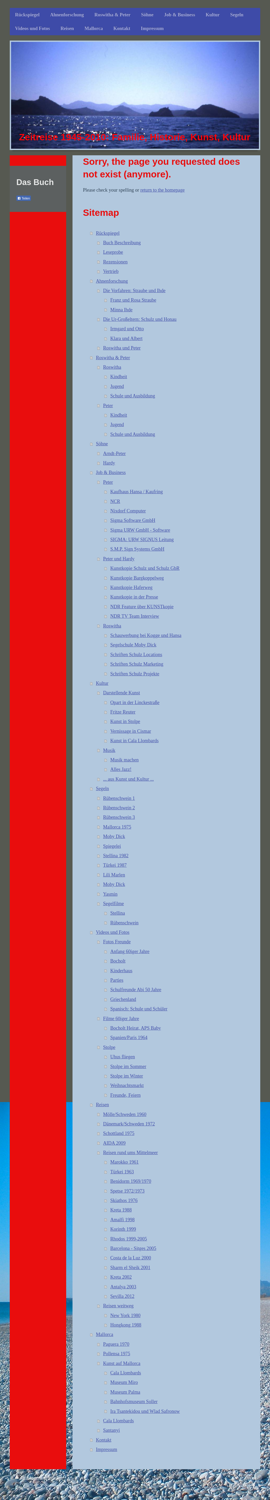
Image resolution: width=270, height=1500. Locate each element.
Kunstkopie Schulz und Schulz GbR (145, 568)
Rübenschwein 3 (119, 817)
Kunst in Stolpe (125, 721)
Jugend (117, 386)
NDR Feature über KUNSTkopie (141, 606)
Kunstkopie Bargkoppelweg (137, 578)
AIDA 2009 (114, 1143)
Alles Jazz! (120, 769)
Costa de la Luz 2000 (130, 1257)
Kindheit (118, 376)
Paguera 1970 (116, 1344)
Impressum (106, 1449)
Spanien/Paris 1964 (128, 1037)
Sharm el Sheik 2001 (130, 1267)
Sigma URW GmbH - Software (140, 530)
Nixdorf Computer (128, 511)
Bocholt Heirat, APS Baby (135, 1028)
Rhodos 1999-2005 (128, 1239)
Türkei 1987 (115, 865)
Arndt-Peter (114, 453)
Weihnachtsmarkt (127, 1085)
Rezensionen (115, 262)
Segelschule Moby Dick (133, 644)
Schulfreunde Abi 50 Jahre (135, 989)
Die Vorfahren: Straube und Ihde (134, 290)
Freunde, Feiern (125, 1095)
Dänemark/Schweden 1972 (129, 1124)
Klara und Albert (126, 338)
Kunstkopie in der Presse (134, 597)
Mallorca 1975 (117, 827)
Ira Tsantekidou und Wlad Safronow (145, 1411)
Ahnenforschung (112, 281)
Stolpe (109, 1047)
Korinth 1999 (123, 1229)
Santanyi (111, 1430)
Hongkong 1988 (125, 1325)
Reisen (102, 1104)
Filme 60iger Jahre (121, 1018)
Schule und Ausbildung (132, 395)
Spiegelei (112, 846)
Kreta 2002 (121, 1277)
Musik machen (124, 760)
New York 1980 (125, 1315)
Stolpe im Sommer (128, 1066)
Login (249, 1477)
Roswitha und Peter (122, 348)
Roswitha (112, 367)
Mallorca (104, 1334)
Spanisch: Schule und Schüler (138, 1008)
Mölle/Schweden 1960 (124, 1114)
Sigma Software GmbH (132, 520)
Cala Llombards (125, 1373)
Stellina (117, 913)
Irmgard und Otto (127, 328)
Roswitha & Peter (113, 357)
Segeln (102, 788)
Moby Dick (114, 836)
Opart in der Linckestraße (134, 702)
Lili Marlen (114, 875)
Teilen (23, 198)
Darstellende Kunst (121, 692)
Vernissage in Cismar (130, 731)
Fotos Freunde (117, 941)
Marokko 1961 (124, 1162)
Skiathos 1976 (124, 1200)
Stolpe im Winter (126, 1076)
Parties (116, 980)
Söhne (102, 443)
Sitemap (55, 1477)
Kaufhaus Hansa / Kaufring (136, 491)
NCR (115, 501)
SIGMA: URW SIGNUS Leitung (142, 539)
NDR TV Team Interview (134, 616)
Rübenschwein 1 (119, 798)
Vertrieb (111, 271)
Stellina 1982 (116, 855)
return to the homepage (162, 190)
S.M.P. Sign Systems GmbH (137, 549)
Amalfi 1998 (122, 1219)
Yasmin (110, 894)
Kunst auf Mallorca (121, 1363)
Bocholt (118, 961)
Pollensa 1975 (116, 1353)
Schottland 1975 (118, 1133)
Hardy (109, 463)
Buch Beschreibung (122, 242)
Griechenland (123, 999)
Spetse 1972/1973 (127, 1191)
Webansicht (244, 1483)
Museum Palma (125, 1392)
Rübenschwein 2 (119, 807)
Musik (109, 750)
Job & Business (111, 472)
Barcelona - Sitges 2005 (133, 1248)
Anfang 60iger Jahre (129, 951)
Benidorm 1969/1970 (130, 1181)
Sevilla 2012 (122, 1296)
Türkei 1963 (122, 1171)
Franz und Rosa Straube (133, 300)
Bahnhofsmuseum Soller (133, 1401)
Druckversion (30, 1477)
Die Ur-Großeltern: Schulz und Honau (139, 319)
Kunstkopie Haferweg (131, 587)
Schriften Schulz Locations (136, 654)
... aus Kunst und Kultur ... (128, 779)
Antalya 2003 (123, 1286)
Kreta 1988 (121, 1210)
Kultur (102, 683)
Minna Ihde (121, 309)
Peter (108, 405)
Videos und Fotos (112, 932)
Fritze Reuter (122, 712)
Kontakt (104, 1440)
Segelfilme (113, 903)
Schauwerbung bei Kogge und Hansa (145, 635)
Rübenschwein (124, 922)
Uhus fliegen (122, 1056)
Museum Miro (124, 1382)
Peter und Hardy (118, 558)
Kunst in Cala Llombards (134, 740)
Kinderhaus (121, 970)
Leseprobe (113, 252)
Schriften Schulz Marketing (136, 664)
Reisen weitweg (118, 1305)
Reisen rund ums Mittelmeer (130, 1152)
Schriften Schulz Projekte (134, 673)
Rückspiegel (108, 233)
